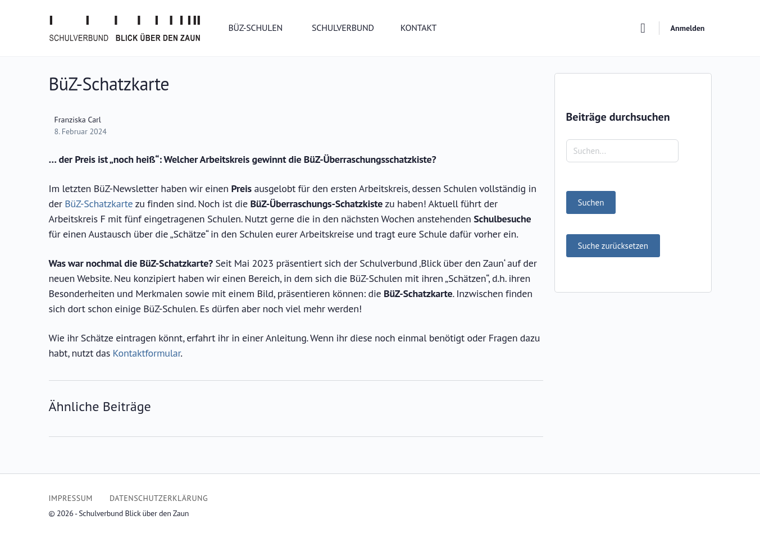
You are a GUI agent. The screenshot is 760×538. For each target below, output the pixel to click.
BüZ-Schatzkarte (99, 203)
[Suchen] (643, 28)
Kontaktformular (147, 352)
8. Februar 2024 (80, 131)
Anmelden (688, 28)
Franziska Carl (77, 120)
